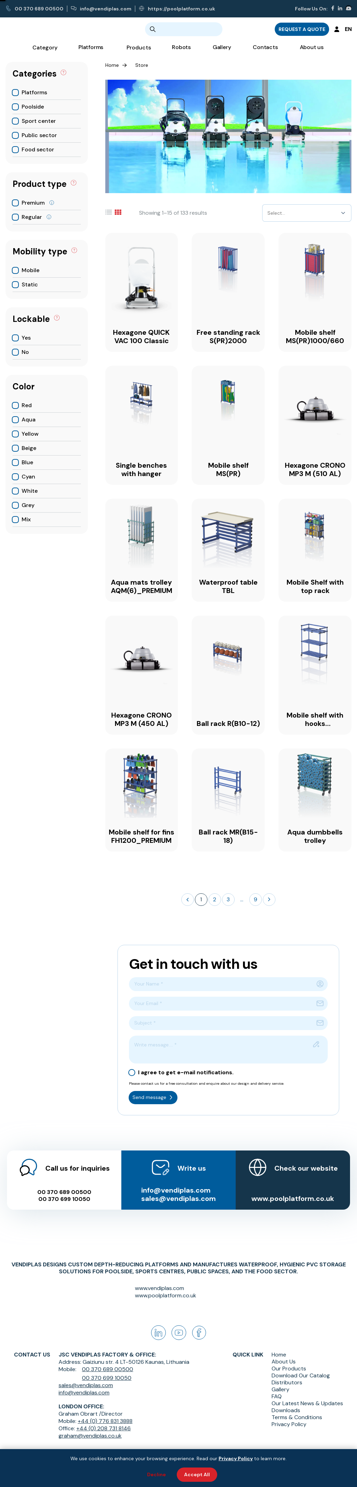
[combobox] (268, 213)
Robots (181, 52)
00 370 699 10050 (63, 1191)
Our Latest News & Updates (307, 1403)
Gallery (222, 52)
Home (112, 65)
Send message (153, 1097)
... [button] (241, 899)
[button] (187, 899)
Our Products (289, 1368)
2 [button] (214, 899)
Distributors (287, 1382)
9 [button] (255, 899)
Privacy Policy (289, 1424)
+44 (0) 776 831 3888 (105, 1421)
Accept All (197, 1474)
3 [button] (228, 899)
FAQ (277, 1396)
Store (141, 65)
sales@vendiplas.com (178, 1191)
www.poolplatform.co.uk (293, 1191)
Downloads (286, 1410)
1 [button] (201, 899)
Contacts (265, 52)
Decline (156, 1474)
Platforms (90, 52)
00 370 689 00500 (34, 9)
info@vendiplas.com (101, 9)
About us (312, 52)
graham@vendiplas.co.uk (90, 1435)
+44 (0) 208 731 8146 (103, 1428)
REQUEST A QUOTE (302, 32)
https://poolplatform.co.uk (177, 9)
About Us (284, 1361)
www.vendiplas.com (159, 1288)
